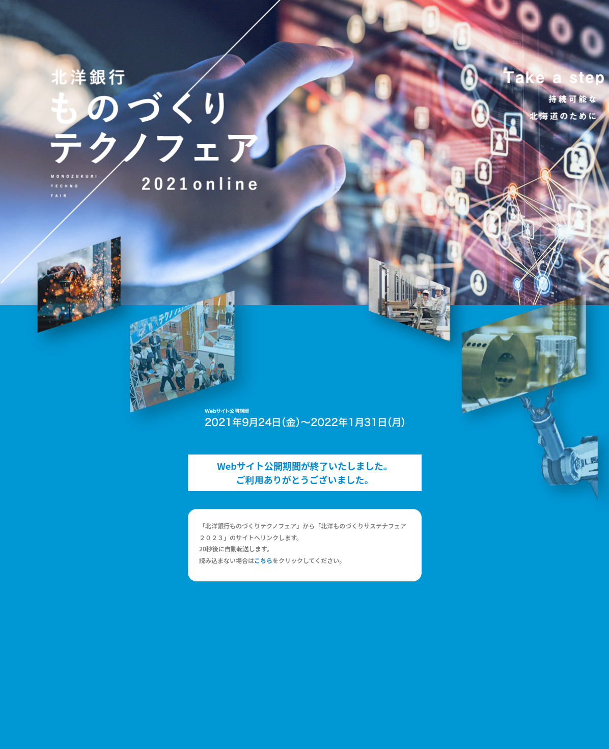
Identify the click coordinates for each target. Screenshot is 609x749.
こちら (263, 560)
